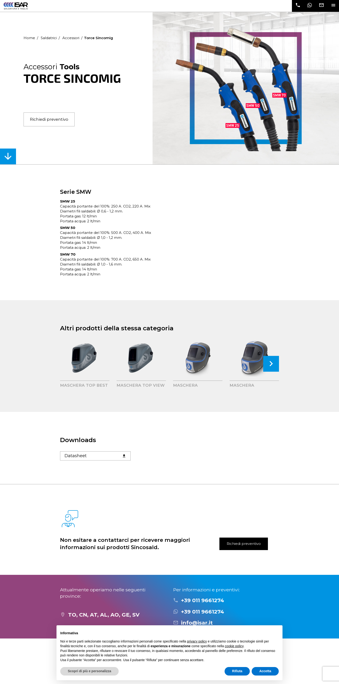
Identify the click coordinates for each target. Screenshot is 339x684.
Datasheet (95, 455)
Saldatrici (49, 38)
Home (29, 38)
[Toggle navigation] (333, 6)
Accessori (70, 38)
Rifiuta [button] (237, 671)
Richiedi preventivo (49, 119)
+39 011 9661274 (202, 600)
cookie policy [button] (234, 646)
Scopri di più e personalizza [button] (89, 671)
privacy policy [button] (197, 641)
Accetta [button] (265, 671)
